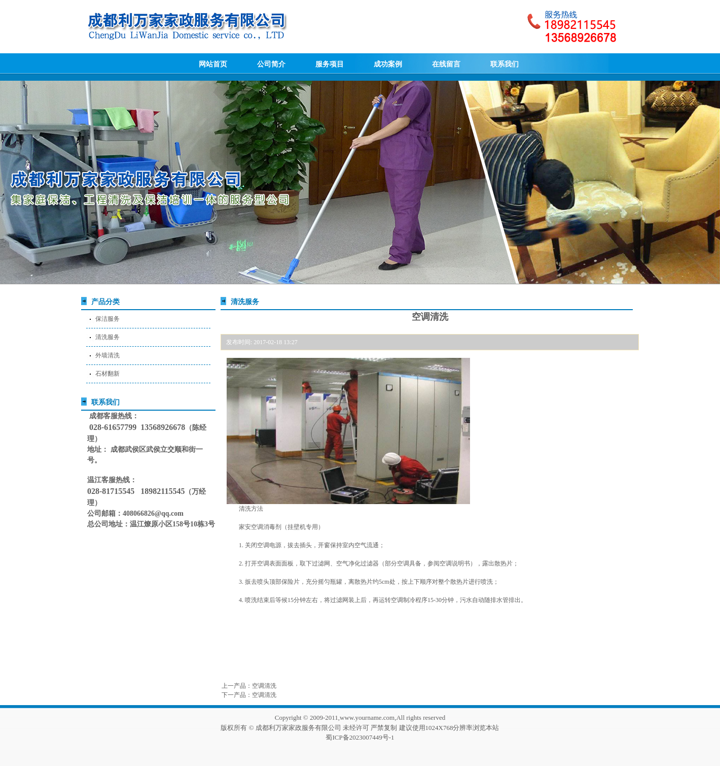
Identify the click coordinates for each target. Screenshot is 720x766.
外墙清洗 (107, 355)
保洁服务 (107, 318)
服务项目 (329, 64)
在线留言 (446, 64)
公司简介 (271, 64)
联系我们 (504, 64)
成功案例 (388, 64)
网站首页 (213, 64)
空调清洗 (264, 685)
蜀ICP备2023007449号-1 (360, 737)
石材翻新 (107, 373)
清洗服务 (107, 337)
